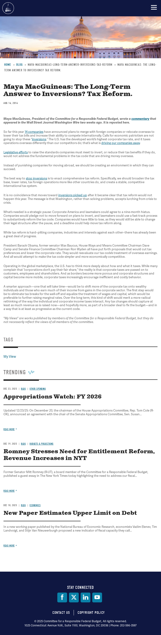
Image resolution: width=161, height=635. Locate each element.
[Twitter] (74, 597)
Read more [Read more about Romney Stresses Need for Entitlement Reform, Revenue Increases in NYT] (9, 490)
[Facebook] (62, 597)
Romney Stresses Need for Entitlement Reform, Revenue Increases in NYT (79, 455)
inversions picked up (72, 195)
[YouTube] (97, 597)
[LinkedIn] (85, 597)
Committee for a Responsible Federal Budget (8, 8)
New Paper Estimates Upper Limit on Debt (70, 513)
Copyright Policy (91, 613)
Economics (35, 505)
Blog (23, 388)
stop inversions (36, 178)
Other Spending (38, 388)
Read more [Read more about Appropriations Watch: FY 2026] (9, 429)
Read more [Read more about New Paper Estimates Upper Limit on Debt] (9, 545)
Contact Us (61, 613)
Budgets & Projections (42, 443)
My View (9, 356)
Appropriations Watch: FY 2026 (52, 397)
